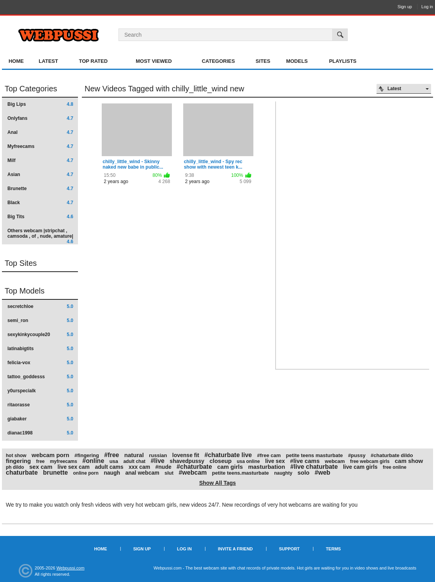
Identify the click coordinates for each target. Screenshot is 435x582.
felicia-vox (40, 362)
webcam (335, 461)
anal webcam (142, 473)
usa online (248, 461)
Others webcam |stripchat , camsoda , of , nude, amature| (40, 236)
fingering (18, 460)
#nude (164, 467)
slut (168, 473)
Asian (40, 174)
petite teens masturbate (314, 455)
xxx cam (139, 467)
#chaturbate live (228, 455)
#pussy (357, 455)
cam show (409, 460)
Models (297, 61)
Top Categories (31, 88)
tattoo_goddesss (40, 376)
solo (303, 472)
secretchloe (40, 306)
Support (289, 548)
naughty (283, 473)
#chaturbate (194, 466)
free (40, 461)
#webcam (193, 472)
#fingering (86, 455)
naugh (112, 473)
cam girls (230, 466)
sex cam (40, 466)
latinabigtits (40, 348)
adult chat (134, 461)
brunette (55, 472)
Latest (48, 61)
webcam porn (50, 455)
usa (114, 461)
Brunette (40, 188)
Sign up (405, 6)
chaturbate (22, 472)
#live (157, 460)
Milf (40, 160)
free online (395, 467)
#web (322, 472)
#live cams (305, 460)
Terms (333, 548)
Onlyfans (40, 118)
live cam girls (360, 467)
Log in (427, 6)
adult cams (109, 467)
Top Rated (93, 61)
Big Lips (40, 104)
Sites (263, 61)
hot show (16, 455)
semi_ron (40, 320)
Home (16, 61)
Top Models (24, 291)
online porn (85, 473)
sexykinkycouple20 (40, 334)
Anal (40, 132)
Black (40, 202)
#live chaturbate (314, 466)
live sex (275, 461)
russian (158, 455)
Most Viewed (154, 61)
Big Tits (40, 216)
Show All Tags (217, 483)
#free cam (269, 455)
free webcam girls (369, 461)
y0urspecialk (40, 390)
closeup (220, 460)
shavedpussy (187, 461)
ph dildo (15, 467)
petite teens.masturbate (240, 473)
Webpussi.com (71, 568)
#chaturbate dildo (392, 455)
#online (93, 460)
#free (111, 455)
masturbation (266, 466)
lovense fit (185, 455)
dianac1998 (40, 433)
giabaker (40, 419)
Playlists (342, 61)
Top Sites (21, 263)
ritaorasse (40, 405)
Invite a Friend (235, 548)
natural (134, 455)
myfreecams (63, 461)
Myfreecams (40, 146)
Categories (218, 61)
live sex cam (74, 467)
